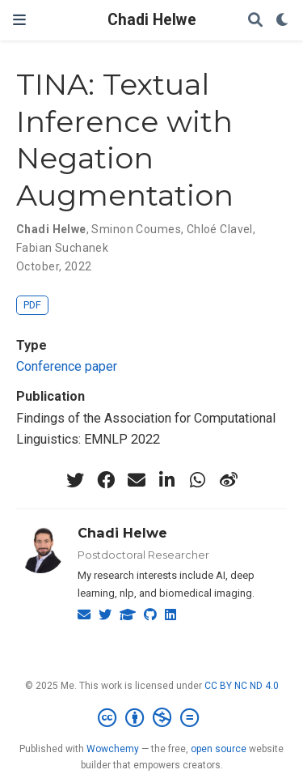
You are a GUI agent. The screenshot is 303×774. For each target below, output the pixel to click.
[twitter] (75, 480)
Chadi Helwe (151, 20)
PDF (32, 305)
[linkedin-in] (167, 480)
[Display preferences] (283, 20)
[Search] (255, 20)
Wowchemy (112, 749)
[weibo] (229, 480)
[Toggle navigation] (19, 20)
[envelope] (136, 480)
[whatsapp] (198, 480)
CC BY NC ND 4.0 (241, 685)
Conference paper (66, 366)
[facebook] (106, 480)
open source (218, 749)
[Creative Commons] (151, 718)
